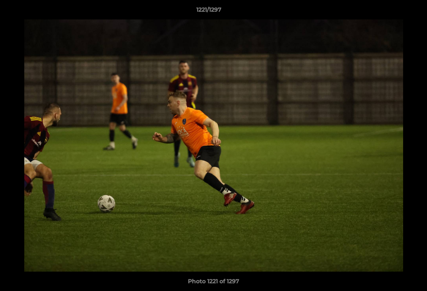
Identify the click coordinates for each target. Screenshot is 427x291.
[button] (393, 11)
